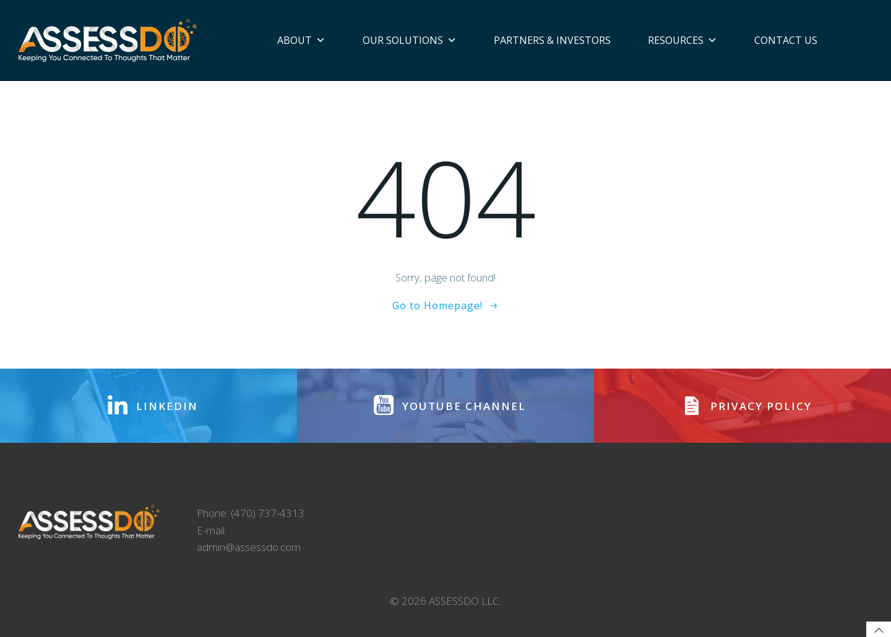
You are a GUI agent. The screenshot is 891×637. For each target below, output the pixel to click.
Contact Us (785, 40)
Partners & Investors (552, 40)
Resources (682, 40)
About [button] (301, 40)
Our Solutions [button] (410, 40)
